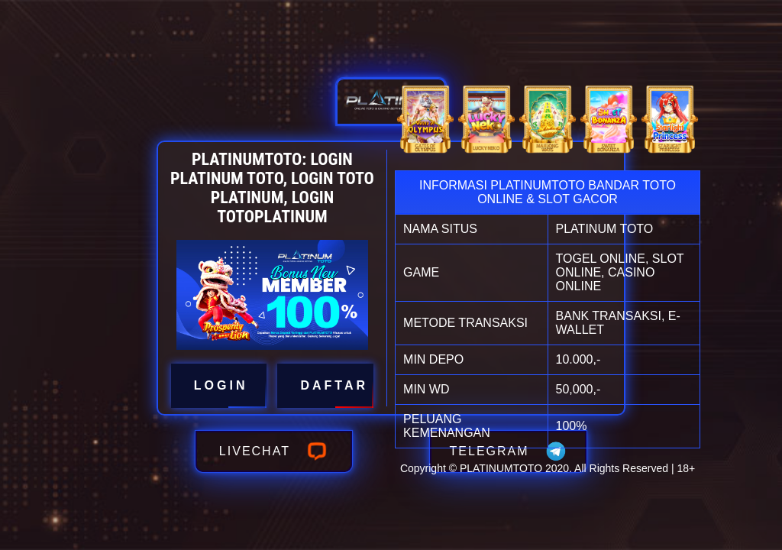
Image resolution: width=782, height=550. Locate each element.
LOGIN (219, 386)
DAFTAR (325, 386)
